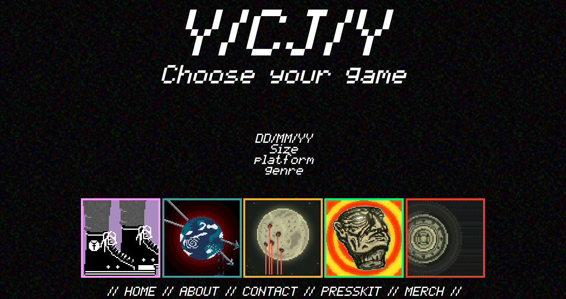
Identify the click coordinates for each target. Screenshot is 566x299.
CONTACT (269, 290)
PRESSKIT (351, 290)
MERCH (424, 290)
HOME (140, 290)
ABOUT (199, 290)
